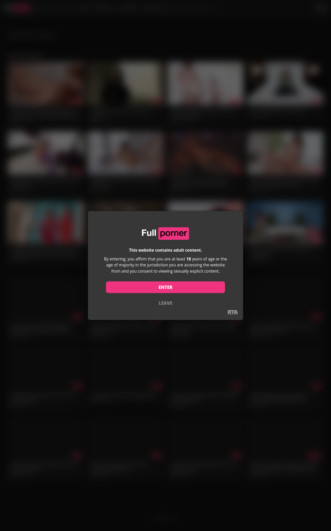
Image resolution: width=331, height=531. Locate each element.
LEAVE (165, 303)
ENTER (165, 287)
